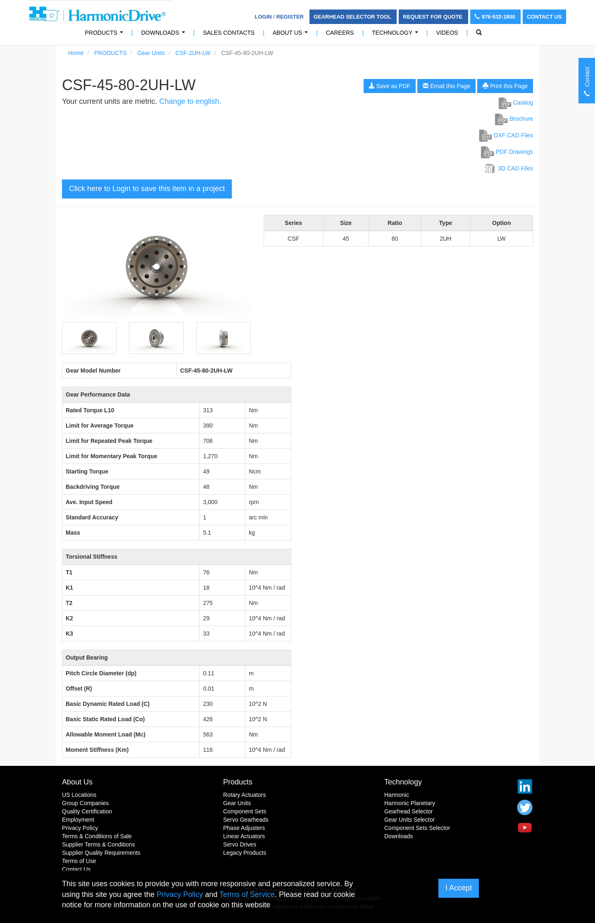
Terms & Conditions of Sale (97, 836)
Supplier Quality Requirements (101, 852)
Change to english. (190, 101)
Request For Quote (433, 17)
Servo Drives (239, 844)
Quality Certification (87, 811)
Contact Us (544, 17)
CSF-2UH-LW (193, 53)
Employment (78, 819)
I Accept (458, 888)
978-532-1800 (495, 17)
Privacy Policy (80, 828)
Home (75, 53)
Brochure (514, 118)
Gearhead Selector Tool (353, 17)
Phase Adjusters (244, 828)
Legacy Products (244, 852)
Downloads (164, 35)
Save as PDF (389, 86)
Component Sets (244, 811)
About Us (292, 35)
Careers (340, 32)
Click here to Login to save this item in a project (147, 188)
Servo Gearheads (246, 819)
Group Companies (85, 803)
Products (237, 782)
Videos (447, 32)
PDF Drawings (507, 151)
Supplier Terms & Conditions (98, 844)
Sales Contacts (229, 32)
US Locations (79, 794)
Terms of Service (247, 894)
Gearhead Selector (408, 811)
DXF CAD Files (506, 135)
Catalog (516, 102)
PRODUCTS (105, 35)
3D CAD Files (508, 168)
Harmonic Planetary (409, 803)
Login (263, 17)
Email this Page (446, 86)
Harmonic (396, 794)
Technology (396, 35)
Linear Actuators (244, 836)
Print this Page (505, 86)
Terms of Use (79, 861)
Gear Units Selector (409, 819)
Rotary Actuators (244, 794)
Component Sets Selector (417, 828)
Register (290, 17)
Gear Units (151, 53)
